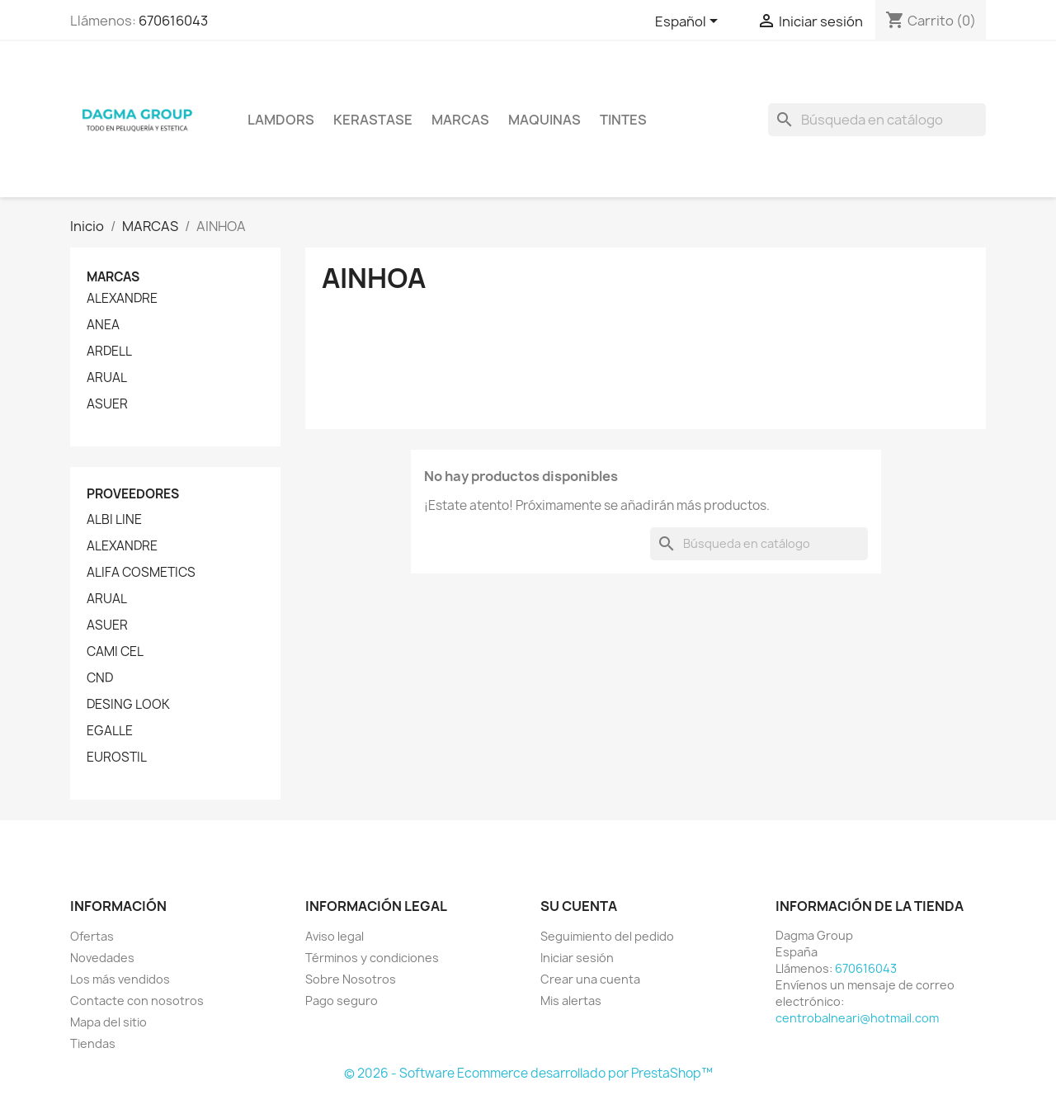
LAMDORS (281, 120)
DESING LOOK (128, 704)
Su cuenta (578, 906)
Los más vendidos (120, 979)
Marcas (460, 120)
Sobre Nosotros (350, 979)
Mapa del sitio (108, 1022)
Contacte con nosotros (137, 1000)
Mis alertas (570, 1000)
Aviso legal (334, 936)
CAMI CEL (115, 652)
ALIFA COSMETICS (141, 572)
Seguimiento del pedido (607, 936)
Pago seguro (341, 1000)
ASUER (107, 404)
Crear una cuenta (590, 979)
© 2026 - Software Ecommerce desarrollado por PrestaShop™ (528, 1073)
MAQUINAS (544, 120)
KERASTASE (372, 120)
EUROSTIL (117, 757)
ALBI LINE (114, 520)
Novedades (102, 957)
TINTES (623, 120)
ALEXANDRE (122, 298)
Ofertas (92, 936)
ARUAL (107, 378)
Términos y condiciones (372, 957)
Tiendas (93, 1043)
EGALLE (110, 731)
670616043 (173, 21)
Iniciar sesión (577, 957)
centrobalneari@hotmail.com (857, 1018)
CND (100, 678)
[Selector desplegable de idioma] (689, 22)
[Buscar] (877, 119)
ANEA (103, 325)
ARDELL (109, 351)
